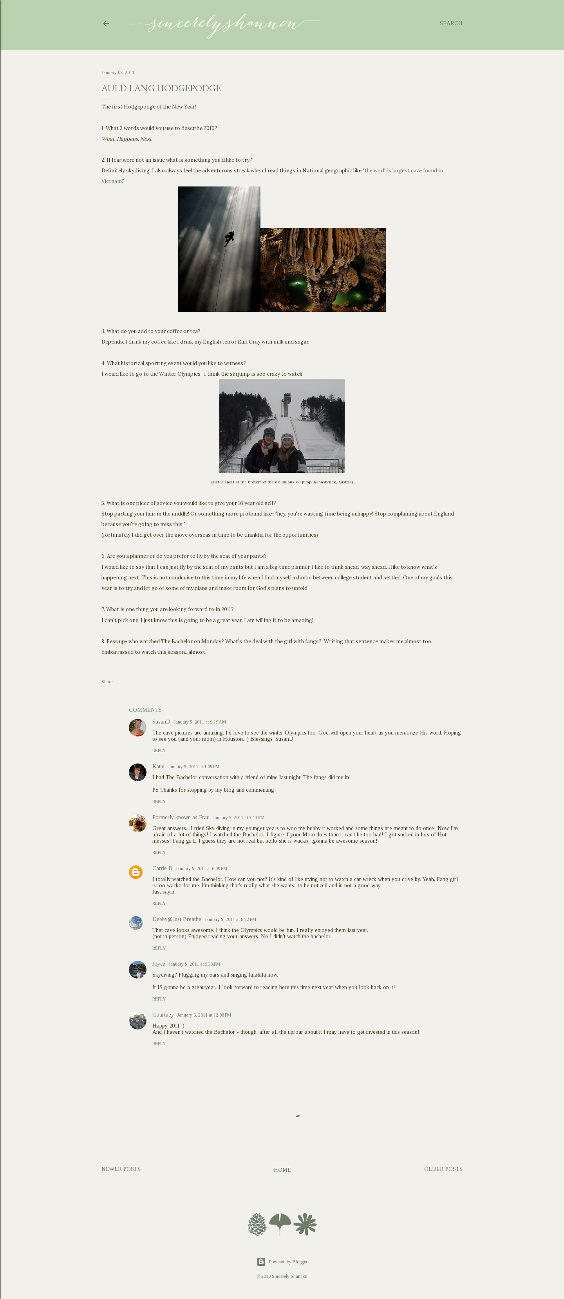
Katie (158, 766)
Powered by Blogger (282, 1261)
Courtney (163, 1015)
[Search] (451, 23)
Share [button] (106, 681)
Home (282, 1170)
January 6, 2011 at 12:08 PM (204, 1015)
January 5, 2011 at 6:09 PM (201, 868)
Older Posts (443, 1169)
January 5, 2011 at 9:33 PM (194, 964)
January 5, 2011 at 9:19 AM (200, 722)
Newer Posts (121, 1169)
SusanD (161, 722)
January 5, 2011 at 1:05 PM (193, 766)
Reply (159, 750)
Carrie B (162, 868)
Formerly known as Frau (181, 817)
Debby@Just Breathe (176, 919)
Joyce (158, 964)
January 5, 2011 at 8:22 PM (230, 919)
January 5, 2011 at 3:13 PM (238, 817)
